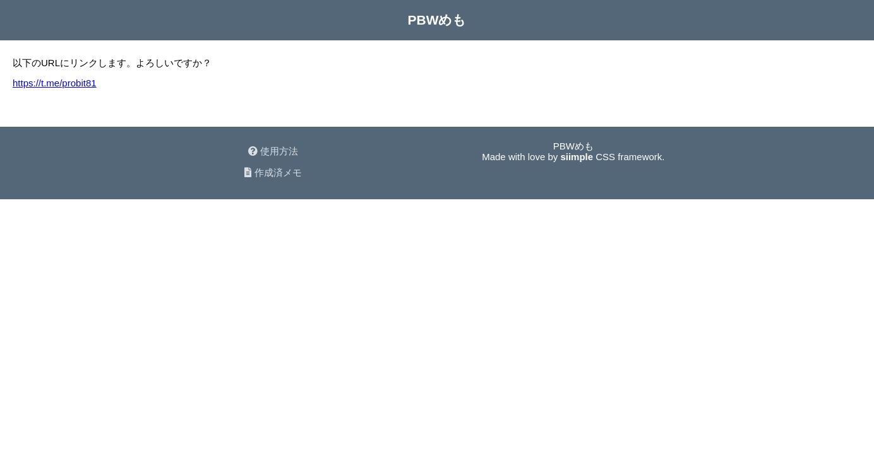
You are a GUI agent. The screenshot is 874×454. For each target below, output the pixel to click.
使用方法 (273, 151)
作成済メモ (272, 172)
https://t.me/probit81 (55, 83)
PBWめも (437, 20)
